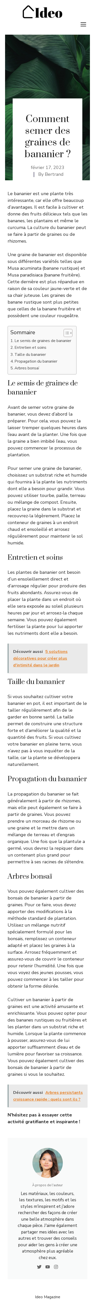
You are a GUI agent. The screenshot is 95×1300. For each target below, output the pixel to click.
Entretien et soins (30, 347)
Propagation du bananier (35, 361)
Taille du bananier (30, 354)
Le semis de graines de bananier (42, 341)
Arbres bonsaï (26, 368)
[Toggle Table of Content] (65, 333)
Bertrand (54, 174)
